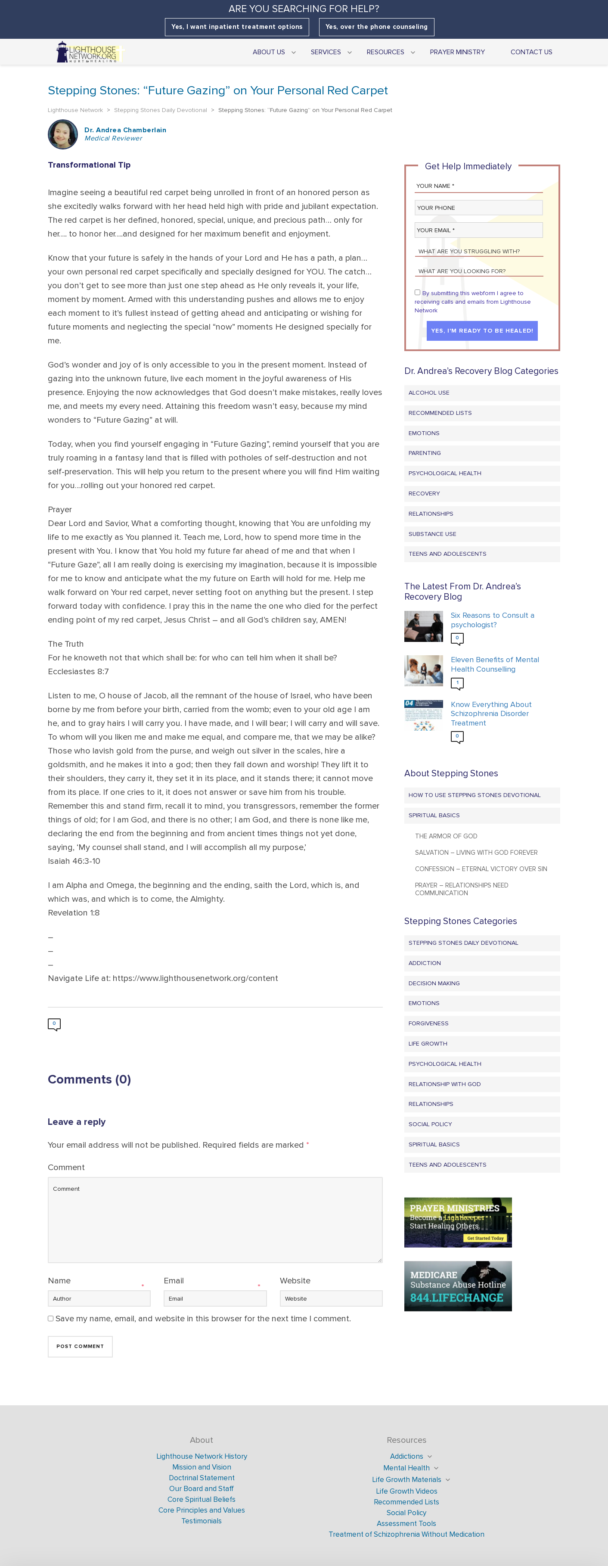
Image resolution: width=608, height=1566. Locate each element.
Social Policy (430, 1124)
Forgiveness (429, 1023)
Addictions (406, 1456)
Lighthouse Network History (201, 1456)
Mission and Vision (201, 1467)
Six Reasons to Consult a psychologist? (492, 620)
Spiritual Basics (434, 815)
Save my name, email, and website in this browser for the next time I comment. (203, 1319)
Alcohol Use (429, 392)
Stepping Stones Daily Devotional (463, 942)
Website (295, 1281)
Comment (66, 1167)
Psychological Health (445, 473)
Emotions (424, 433)
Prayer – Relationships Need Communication (462, 889)
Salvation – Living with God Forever (476, 852)
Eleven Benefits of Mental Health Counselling (495, 664)
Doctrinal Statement (202, 1477)
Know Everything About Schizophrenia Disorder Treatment (491, 714)
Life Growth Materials (406, 1479)
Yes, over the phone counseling (377, 27)
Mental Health (406, 1468)
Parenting (425, 453)
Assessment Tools (406, 1523)
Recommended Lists (440, 413)
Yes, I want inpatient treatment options (237, 27)
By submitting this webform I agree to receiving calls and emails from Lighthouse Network (473, 302)
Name (59, 1281)
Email (174, 1281)
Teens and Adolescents (448, 553)
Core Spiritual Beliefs (202, 1499)
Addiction (425, 963)
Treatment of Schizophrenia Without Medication (406, 1534)
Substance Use (432, 534)
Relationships (431, 513)
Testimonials (201, 1521)
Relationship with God (445, 1084)
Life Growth (428, 1043)
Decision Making (434, 983)
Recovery (424, 493)
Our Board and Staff (201, 1488)
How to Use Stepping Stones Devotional (475, 795)
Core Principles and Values (201, 1510)
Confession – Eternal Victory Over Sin (481, 869)
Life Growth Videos (406, 1491)
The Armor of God (446, 836)
